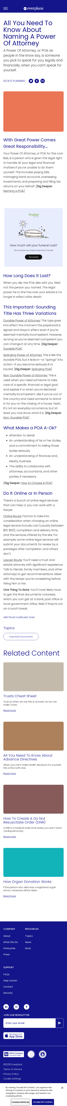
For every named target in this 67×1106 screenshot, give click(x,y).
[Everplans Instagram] (16, 1009)
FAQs (6, 974)
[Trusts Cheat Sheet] (33, 687)
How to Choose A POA (36, 483)
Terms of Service (12, 1069)
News (28, 942)
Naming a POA (13, 191)
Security (8, 993)
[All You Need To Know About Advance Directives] (33, 749)
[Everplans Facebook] (26, 1009)
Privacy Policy (11, 1074)
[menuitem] (10, 936)
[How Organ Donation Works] (33, 873)
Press (6, 954)
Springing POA (41, 369)
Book (28, 948)
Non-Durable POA (15, 418)
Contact (8, 986)
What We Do (10, 942)
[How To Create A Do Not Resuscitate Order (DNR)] (33, 812)
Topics (29, 936)
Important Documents (21, 636)
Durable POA (12, 349)
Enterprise (9, 948)
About (6, 936)
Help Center (10, 980)
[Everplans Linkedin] (6, 1009)
